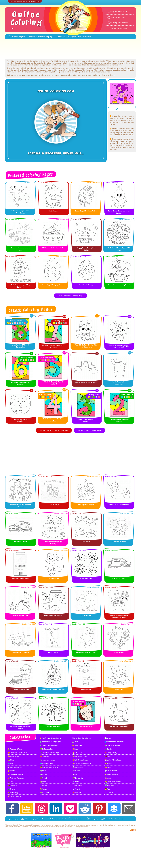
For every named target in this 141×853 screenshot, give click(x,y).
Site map (28, 819)
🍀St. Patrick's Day (46, 749)
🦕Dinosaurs (12, 789)
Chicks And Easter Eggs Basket (53, 248)
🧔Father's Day (13, 793)
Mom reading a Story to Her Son (53, 689)
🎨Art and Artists (13, 756)
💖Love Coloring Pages (15, 774)
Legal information (77, 819)
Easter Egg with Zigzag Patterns (53, 285)
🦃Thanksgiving (78, 778)
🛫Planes (43, 785)
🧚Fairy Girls (77, 793)
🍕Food (75, 749)
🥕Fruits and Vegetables (16, 778)
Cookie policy (93, 819)
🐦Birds (10, 764)
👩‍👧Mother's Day (78, 767)
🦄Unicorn (108, 778)
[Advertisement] (70, 49)
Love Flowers (118, 652)
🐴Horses (108, 764)
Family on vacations (119, 541)
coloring (78, 825)
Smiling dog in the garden (119, 726)
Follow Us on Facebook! (119, 28)
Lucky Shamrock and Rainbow (86, 383)
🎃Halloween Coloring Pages (17, 753)
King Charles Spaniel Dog (53, 615)
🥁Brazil (75, 774)
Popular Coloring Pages (119, 12)
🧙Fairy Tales (44, 793)
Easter (44, 847)
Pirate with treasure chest (21, 689)
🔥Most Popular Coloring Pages (50, 738)
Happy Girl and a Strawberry (119, 504)
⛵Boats (75, 742)
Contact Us (40, 819)
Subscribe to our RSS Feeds (113, 819)
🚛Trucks (43, 782)
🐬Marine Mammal (46, 764)
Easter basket (53, 211)
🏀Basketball (44, 756)
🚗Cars (10, 782)
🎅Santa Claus (77, 753)
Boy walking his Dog (20, 615)
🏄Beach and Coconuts (80, 756)
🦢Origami (76, 789)
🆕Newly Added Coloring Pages (50, 742)
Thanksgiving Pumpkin (86, 504)
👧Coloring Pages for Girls (49, 767)
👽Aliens (43, 771)
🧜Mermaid (109, 793)
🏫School (11, 760)
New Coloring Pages (118, 17)
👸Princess (11, 771)
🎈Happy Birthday (111, 753)
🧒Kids (107, 789)
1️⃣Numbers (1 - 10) (111, 785)
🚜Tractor (76, 782)
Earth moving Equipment (20, 652)
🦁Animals (43, 778)
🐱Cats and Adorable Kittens (82, 764)
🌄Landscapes (77, 745)
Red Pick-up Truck (119, 578)
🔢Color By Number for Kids (49, 745)
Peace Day (119, 689)
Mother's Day (64, 847)
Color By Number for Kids (119, 23)
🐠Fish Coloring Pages (80, 760)
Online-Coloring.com (18, 37)
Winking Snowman (53, 726)
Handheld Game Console (20, 578)
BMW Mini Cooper (20, 541)
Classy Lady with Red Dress (86, 652)
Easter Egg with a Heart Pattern (86, 211)
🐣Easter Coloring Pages (113, 760)
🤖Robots (43, 774)
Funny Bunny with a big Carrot (118, 285)
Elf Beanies (86, 541)
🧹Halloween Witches (15, 796)
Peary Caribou (53, 652)
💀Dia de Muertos (111, 771)
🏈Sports (108, 756)
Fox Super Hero (53, 578)
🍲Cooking (108, 749)
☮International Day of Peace (81, 738)
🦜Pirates (43, 789)
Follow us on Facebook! (58, 819)
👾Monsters (77, 771)
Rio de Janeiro (86, 615)
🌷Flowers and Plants (15, 749)
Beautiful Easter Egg (86, 285)
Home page (15, 819)
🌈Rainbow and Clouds (112, 745)
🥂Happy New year (111, 774)
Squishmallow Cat (86, 726)
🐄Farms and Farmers (47, 760)
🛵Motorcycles (77, 785)
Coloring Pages (48, 37)
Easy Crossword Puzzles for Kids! (93, 847)
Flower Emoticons (86, 578)
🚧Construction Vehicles (113, 782)
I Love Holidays (53, 504)
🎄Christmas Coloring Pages (49, 753)
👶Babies (108, 767)
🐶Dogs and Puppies (15, 767)
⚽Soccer (107, 738)
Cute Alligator (86, 689)
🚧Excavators (12, 785)
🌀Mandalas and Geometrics (113, 742)
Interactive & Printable (36, 37)
